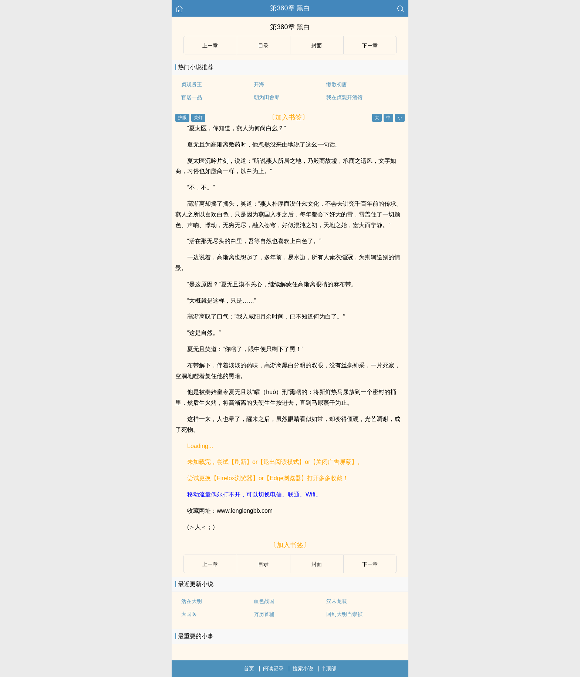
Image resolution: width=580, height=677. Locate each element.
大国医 (189, 614)
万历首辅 (264, 614)
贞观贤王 (191, 84)
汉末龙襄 (336, 601)
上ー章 (210, 45)
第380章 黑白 (290, 8)
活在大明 (191, 601)
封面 (316, 45)
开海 (259, 84)
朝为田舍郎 (267, 97)
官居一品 (191, 97)
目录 (263, 45)
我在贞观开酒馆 (344, 97)
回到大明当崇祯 (344, 614)
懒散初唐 (336, 84)
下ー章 (370, 45)
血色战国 (264, 601)
